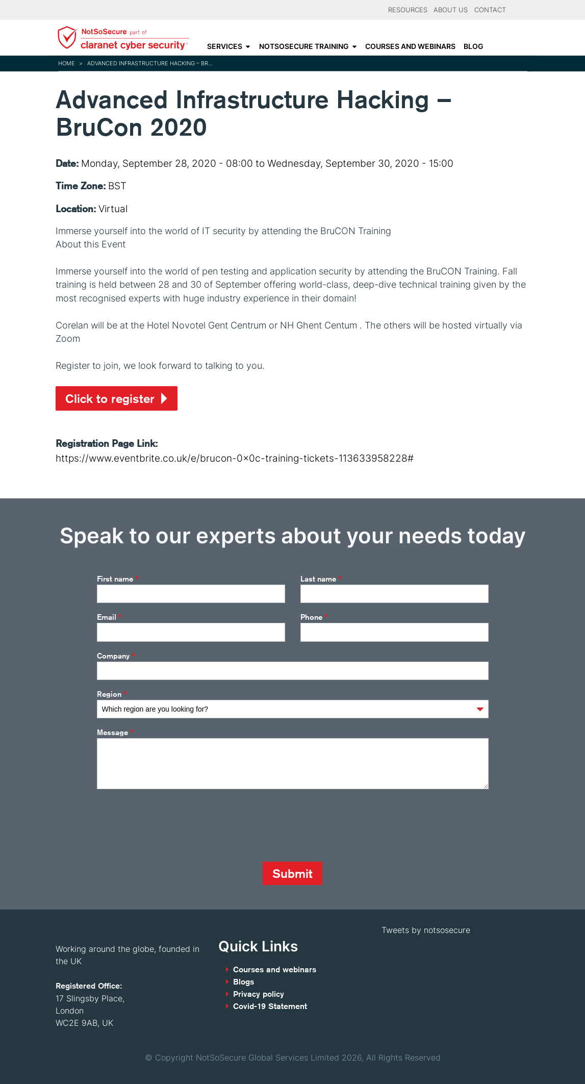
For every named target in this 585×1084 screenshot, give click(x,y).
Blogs (243, 982)
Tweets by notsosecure (425, 930)
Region (112, 694)
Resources (407, 10)
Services (224, 46)
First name (118, 579)
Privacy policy (258, 994)
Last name (321, 579)
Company (116, 656)
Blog (474, 46)
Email (109, 617)
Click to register (110, 398)
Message (115, 732)
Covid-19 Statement (270, 1006)
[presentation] (174, 825)
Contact (490, 10)
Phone (314, 617)
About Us (451, 10)
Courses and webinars (410, 46)
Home (66, 63)
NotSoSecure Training (304, 46)
